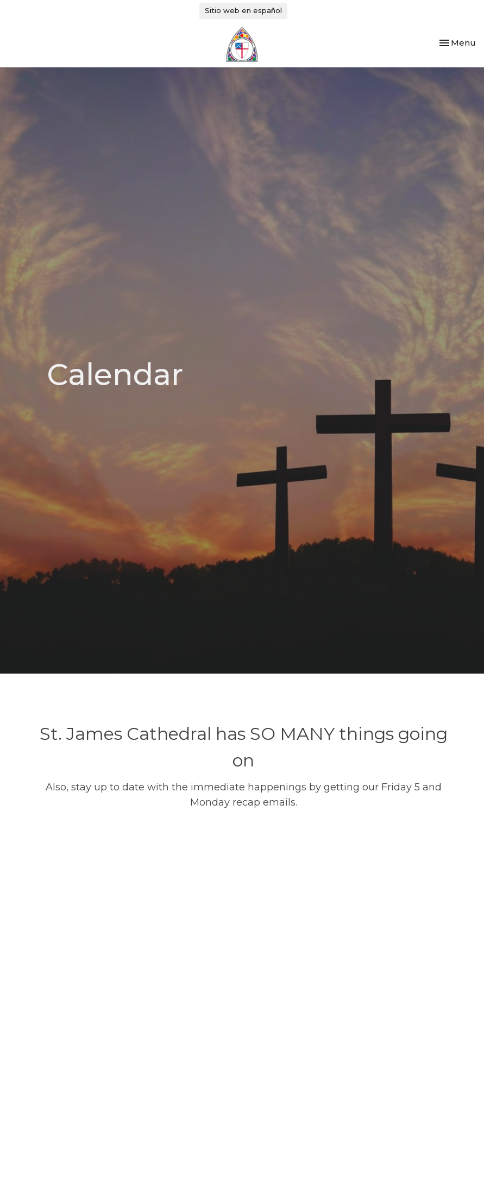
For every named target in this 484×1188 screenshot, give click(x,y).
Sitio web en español (243, 10)
